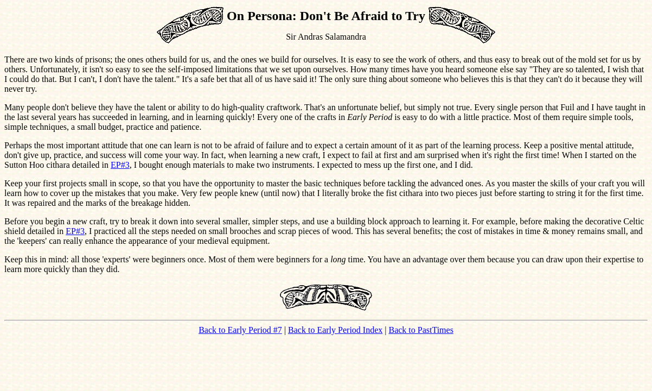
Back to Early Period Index (335, 330)
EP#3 (120, 164)
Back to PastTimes (420, 330)
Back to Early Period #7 (240, 330)
